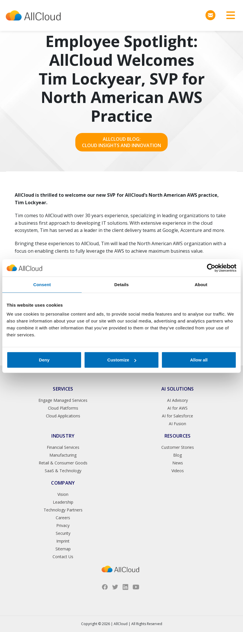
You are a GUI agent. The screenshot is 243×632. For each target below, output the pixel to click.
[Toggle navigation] (228, 15)
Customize (121, 359)
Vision (62, 494)
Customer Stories (177, 447)
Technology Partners (63, 510)
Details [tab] (121, 284)
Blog (177, 455)
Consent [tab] (42, 284)
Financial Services (63, 447)
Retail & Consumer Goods (63, 463)
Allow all (199, 359)
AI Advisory (177, 400)
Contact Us (63, 556)
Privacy (63, 525)
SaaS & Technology (63, 470)
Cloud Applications (63, 416)
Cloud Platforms (63, 408)
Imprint (63, 541)
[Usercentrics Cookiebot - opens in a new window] (211, 267)
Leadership (63, 502)
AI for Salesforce (177, 416)
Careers (63, 517)
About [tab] (201, 284)
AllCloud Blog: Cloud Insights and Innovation (121, 142)
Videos (177, 470)
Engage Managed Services (62, 400)
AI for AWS (177, 408)
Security (63, 533)
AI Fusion (177, 423)
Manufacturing (62, 455)
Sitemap (63, 549)
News (177, 463)
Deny (44, 359)
